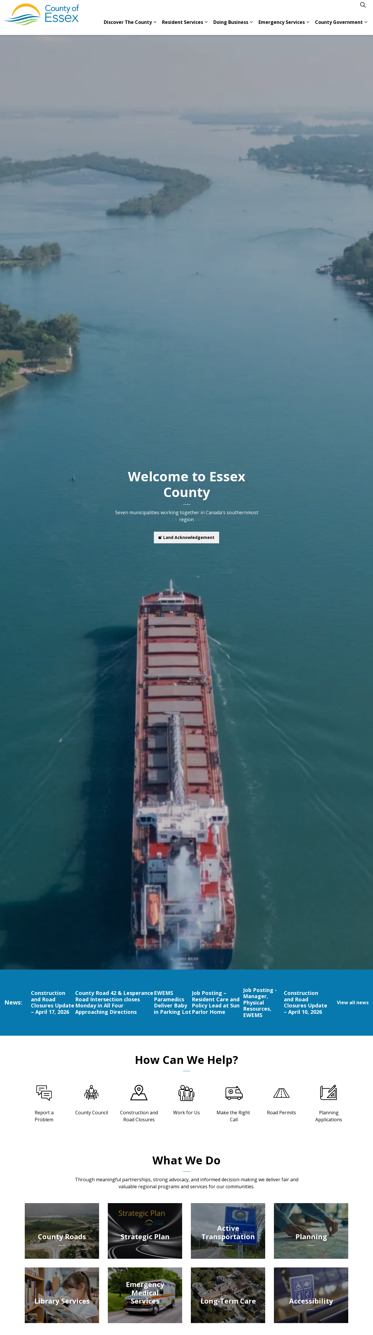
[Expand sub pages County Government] (366, 26)
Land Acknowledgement (186, 537)
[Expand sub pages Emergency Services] (308, 26)
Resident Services (182, 26)
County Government (339, 26)
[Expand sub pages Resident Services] (206, 26)
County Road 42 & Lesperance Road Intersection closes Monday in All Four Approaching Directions (114, 1002)
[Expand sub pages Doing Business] (251, 26)
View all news (353, 1002)
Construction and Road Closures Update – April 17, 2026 (52, 1002)
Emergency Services (281, 26)
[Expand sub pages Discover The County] (155, 26)
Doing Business (230, 26)
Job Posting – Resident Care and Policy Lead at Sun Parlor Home (216, 1002)
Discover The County (128, 26)
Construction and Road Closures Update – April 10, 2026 (305, 1002)
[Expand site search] (363, 8)
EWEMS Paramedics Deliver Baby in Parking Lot (172, 1002)
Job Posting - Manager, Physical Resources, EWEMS (260, 1003)
